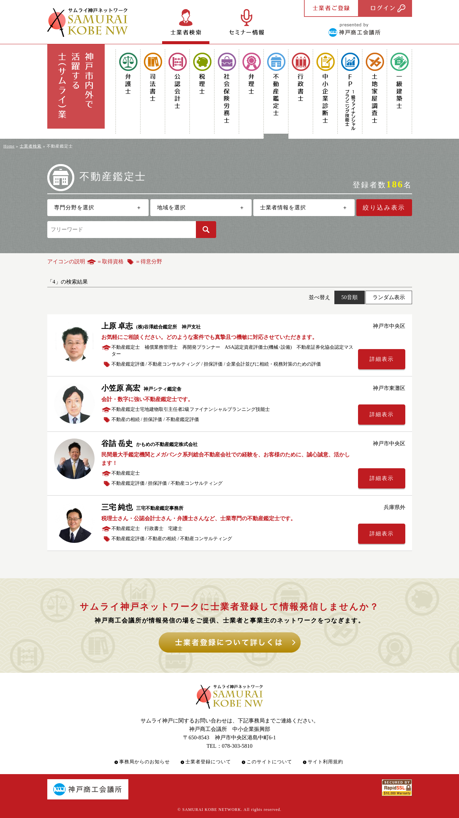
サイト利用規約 (325, 761)
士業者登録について (208, 761)
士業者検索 (31, 146)
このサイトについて (269, 761)
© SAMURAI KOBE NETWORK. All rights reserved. (230, 809)
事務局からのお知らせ (144, 761)
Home (9, 146)
